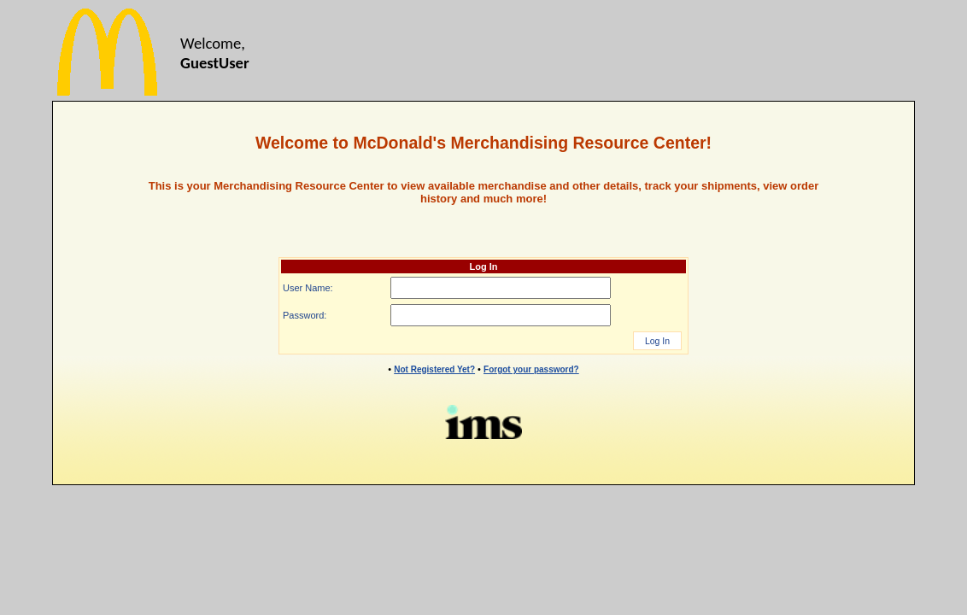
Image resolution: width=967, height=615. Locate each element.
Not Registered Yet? (434, 369)
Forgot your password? (531, 369)
